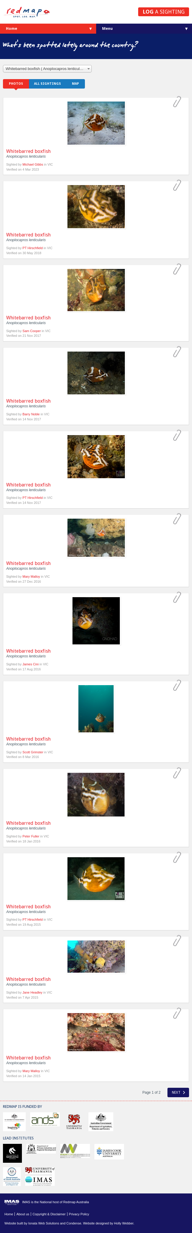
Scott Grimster (32, 752)
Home (11, 28)
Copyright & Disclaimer (49, 1214)
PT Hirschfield (32, 248)
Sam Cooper (31, 331)
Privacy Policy (79, 1214)
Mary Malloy (31, 576)
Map (75, 84)
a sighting (164, 12)
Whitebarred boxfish (28, 151)
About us (22, 1214)
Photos (16, 84)
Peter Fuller (30, 836)
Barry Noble (31, 414)
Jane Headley (32, 992)
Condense (73, 1223)
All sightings (47, 84)
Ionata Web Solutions (43, 1223)
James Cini (30, 664)
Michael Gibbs (33, 164)
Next (178, 1092)
